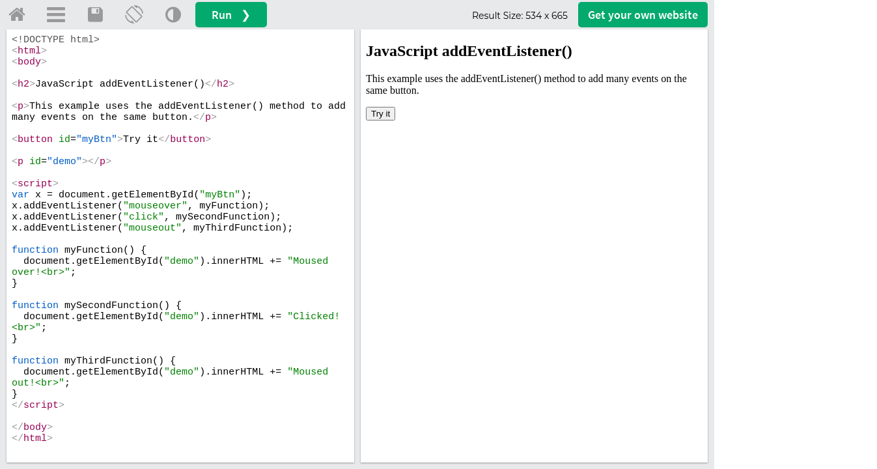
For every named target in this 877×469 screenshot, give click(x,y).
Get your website (643, 14)
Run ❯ (231, 14)
